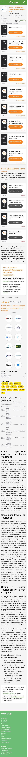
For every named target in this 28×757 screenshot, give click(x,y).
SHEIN (11, 383)
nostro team (6, 281)
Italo (3, 392)
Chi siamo (4, 720)
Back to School (5, 754)
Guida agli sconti (5, 729)
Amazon (16, 389)
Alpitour (9, 389)
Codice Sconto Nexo (8, 693)
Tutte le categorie (6, 727)
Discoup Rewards (6, 731)
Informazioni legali (6, 738)
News (2, 724)
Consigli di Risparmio (14, 13)
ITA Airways (13, 386)
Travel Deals (4, 750)
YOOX (7, 386)
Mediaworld (17, 383)
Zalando (22, 389)
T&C (2, 737)
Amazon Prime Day (6, 752)
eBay (3, 386)
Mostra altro (13, 312)
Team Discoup (5, 742)
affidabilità (5, 292)
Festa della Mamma (6, 748)
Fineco (3, 389)
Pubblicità (4, 722)
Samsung (20, 386)
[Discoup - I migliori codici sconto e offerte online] (13, 2)
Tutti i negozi (4, 725)
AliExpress (5, 383)
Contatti (3, 733)
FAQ (2, 735)
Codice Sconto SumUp (17, 697)
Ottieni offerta (15, 32)
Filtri (22, 21)
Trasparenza (4, 740)
